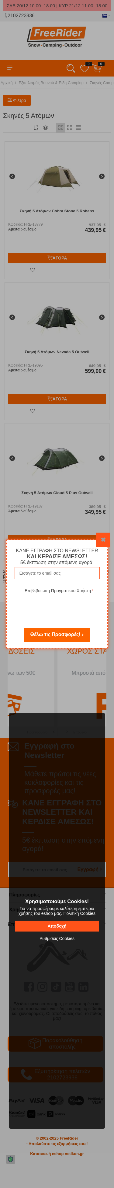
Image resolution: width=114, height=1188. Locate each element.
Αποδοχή (56, 926)
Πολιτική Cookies (79, 913)
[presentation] (59, 606)
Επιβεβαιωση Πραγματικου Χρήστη (58, 590)
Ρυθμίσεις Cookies (57, 938)
